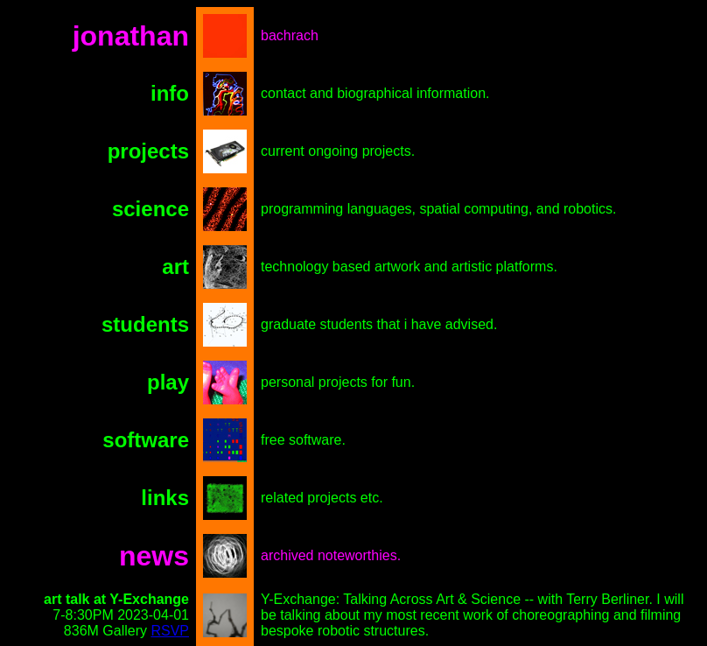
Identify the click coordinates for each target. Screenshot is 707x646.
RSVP (169, 630)
